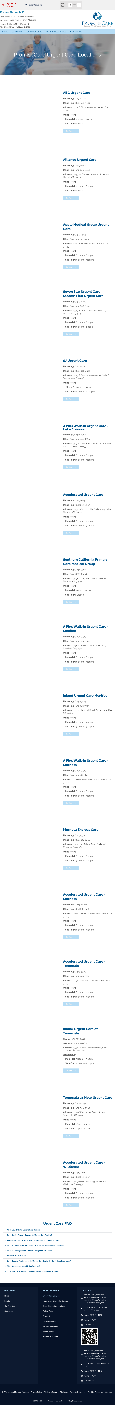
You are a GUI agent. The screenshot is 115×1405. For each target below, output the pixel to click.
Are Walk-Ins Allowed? (16, 1256)
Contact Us (76, 32)
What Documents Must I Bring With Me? (23, 1266)
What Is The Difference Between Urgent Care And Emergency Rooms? (36, 1245)
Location (7, 1301)
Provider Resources (50, 1336)
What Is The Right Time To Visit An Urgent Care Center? (30, 1251)
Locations (17, 32)
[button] (57, 1230)
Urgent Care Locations (51, 1296)
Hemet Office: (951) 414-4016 (14, 24)
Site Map (108, 1392)
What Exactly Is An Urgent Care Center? (23, 1230)
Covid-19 (46, 1316)
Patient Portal (48, 1311)
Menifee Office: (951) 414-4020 (15, 27)
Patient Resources (56, 32)
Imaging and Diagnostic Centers (55, 1301)
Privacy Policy (36, 1392)
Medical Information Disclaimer (56, 1392)
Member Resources (50, 1326)
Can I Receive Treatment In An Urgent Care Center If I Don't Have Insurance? (39, 1261)
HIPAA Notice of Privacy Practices (15, 1392)
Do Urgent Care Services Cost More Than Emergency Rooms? (33, 1271)
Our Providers (34, 32)
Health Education (49, 1321)
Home (5, 32)
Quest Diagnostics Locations (54, 1306)
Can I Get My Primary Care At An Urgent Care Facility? (29, 1235)
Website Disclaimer (78, 1392)
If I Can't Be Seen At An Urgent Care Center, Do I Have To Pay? (33, 1240)
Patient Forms (48, 1331)
